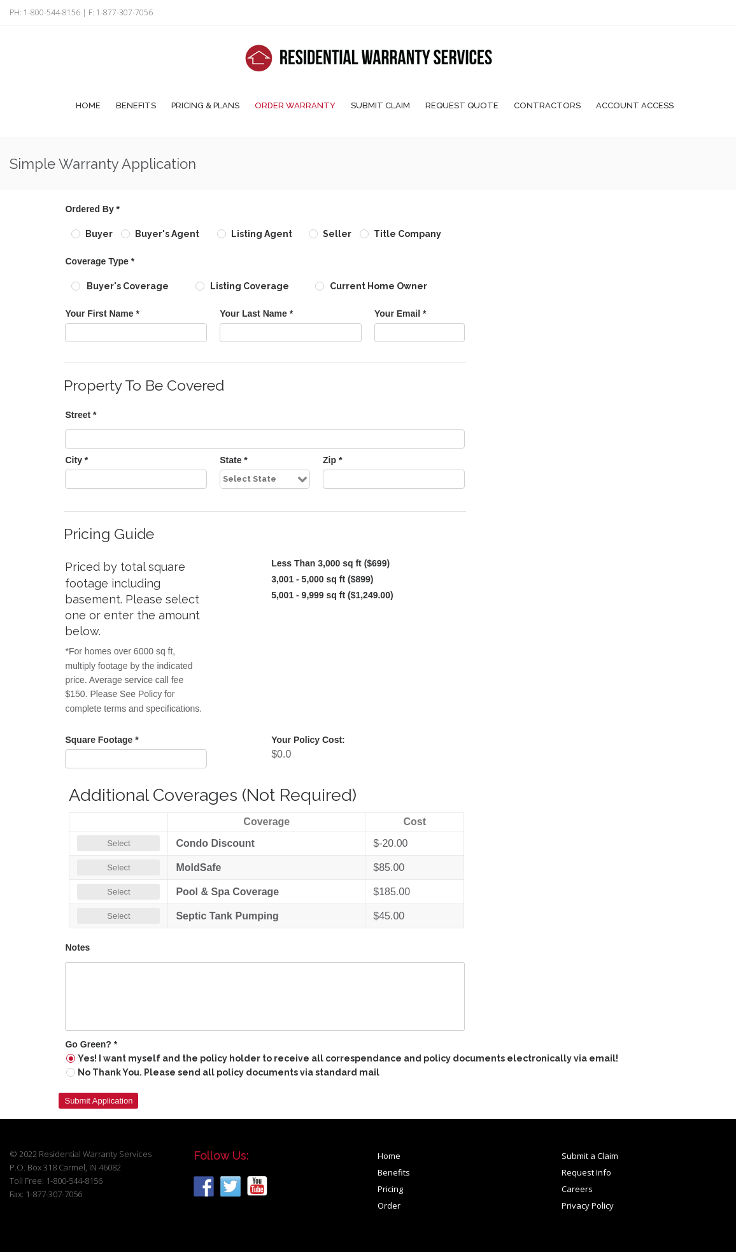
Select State (249, 479)
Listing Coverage (249, 286)
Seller (337, 234)
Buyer (99, 234)
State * (234, 460)
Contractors (547, 105)
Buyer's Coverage (128, 286)
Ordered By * (92, 209)
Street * (80, 415)
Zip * (332, 460)
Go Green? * (91, 1044)
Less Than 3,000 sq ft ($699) (330, 563)
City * (76, 460)
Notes (77, 947)
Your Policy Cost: (308, 740)
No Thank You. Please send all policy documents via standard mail (228, 1072)
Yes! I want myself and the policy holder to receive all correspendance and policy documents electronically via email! (348, 1058)
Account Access (635, 105)
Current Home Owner (378, 286)
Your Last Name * (256, 313)
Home (88, 105)
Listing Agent (261, 234)
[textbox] (136, 332)
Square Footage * (101, 740)
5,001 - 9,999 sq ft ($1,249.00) (332, 595)
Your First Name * (102, 313)
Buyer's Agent (167, 234)
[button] (98, 1101)
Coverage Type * (99, 261)
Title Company (407, 234)
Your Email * (400, 313)
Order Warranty (295, 105)
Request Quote (462, 105)
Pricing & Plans (205, 105)
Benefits (136, 105)
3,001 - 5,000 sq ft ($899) (322, 579)
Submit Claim (380, 105)
